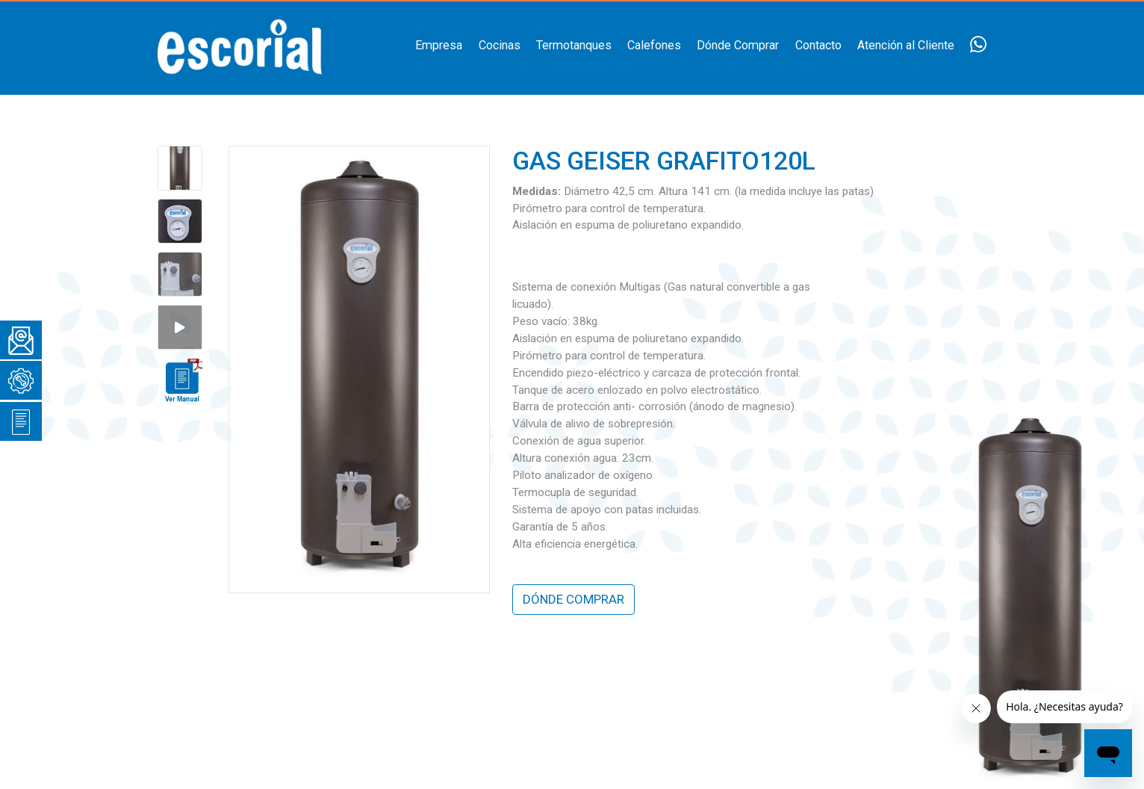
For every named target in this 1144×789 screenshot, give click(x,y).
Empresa (438, 45)
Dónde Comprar (738, 45)
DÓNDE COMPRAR (573, 599)
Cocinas (499, 45)
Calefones (654, 45)
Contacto (818, 45)
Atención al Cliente (905, 45)
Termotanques (574, 45)
